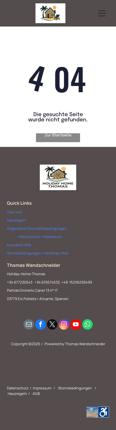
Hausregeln (16, 220)
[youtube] (75, 325)
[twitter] (52, 325)
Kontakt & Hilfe (19, 244)
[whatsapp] (87, 325)
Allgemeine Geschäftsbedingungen (37, 228)
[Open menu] (101, 13)
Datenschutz (18, 388)
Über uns (14, 212)
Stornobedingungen (75, 388)
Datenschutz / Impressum (40, 236)
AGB (36, 393)
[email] (28, 325)
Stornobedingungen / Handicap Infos (37, 253)
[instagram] (64, 325)
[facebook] (40, 325)
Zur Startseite (58, 135)
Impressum (42, 388)
